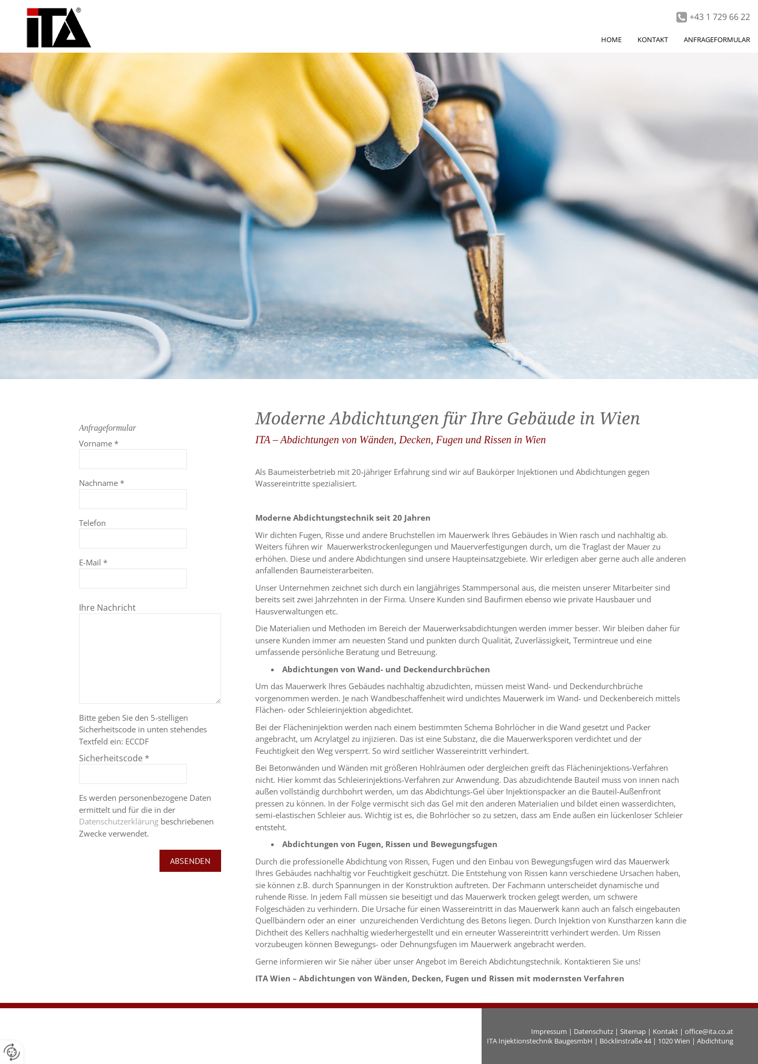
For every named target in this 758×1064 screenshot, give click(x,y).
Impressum (549, 1031)
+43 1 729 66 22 (720, 17)
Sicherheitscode (114, 758)
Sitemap (633, 1031)
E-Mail (93, 562)
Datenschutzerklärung (118, 821)
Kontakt (665, 1031)
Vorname (98, 443)
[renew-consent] (12, 1052)
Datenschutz (593, 1031)
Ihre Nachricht (107, 607)
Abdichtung (715, 1041)
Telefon (92, 523)
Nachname (101, 483)
